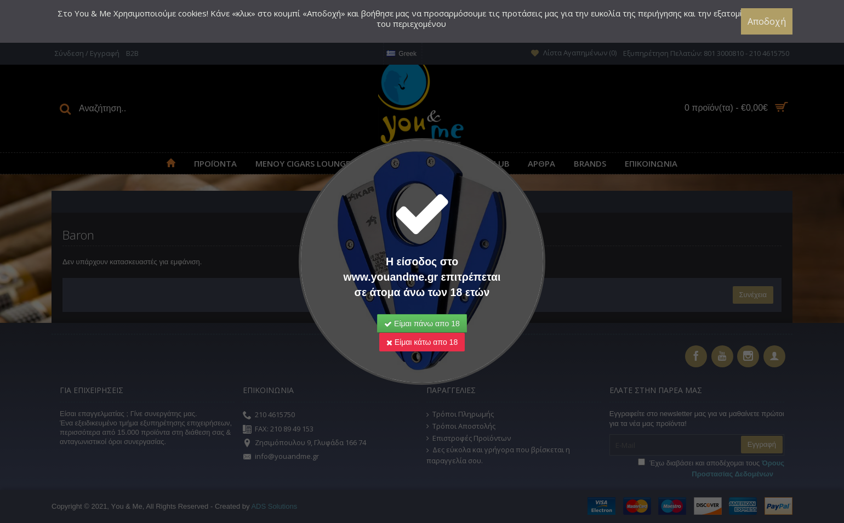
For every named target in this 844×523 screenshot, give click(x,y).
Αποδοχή (767, 21)
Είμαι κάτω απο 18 (422, 342)
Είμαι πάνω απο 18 (422, 323)
